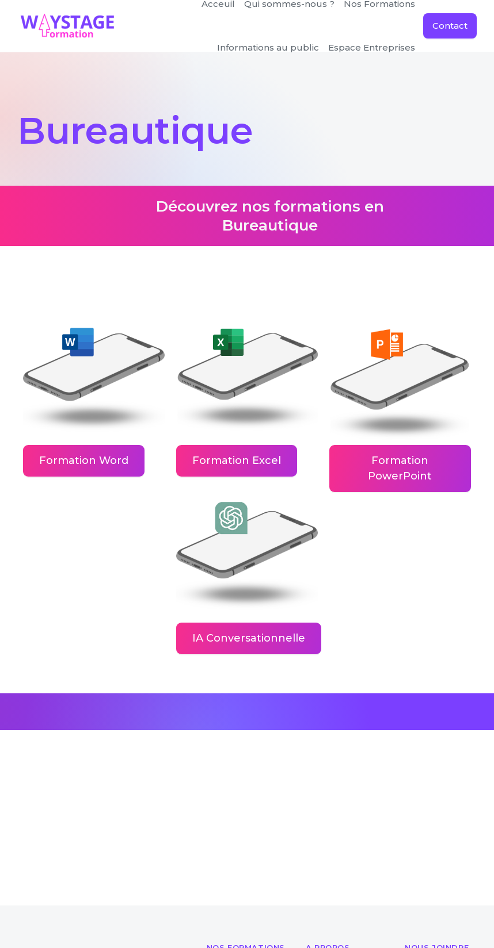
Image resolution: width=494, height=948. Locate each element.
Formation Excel (236, 460)
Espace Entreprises (371, 47)
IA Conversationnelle (248, 638)
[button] (268, 48)
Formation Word (83, 460)
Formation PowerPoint (400, 468)
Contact (450, 25)
